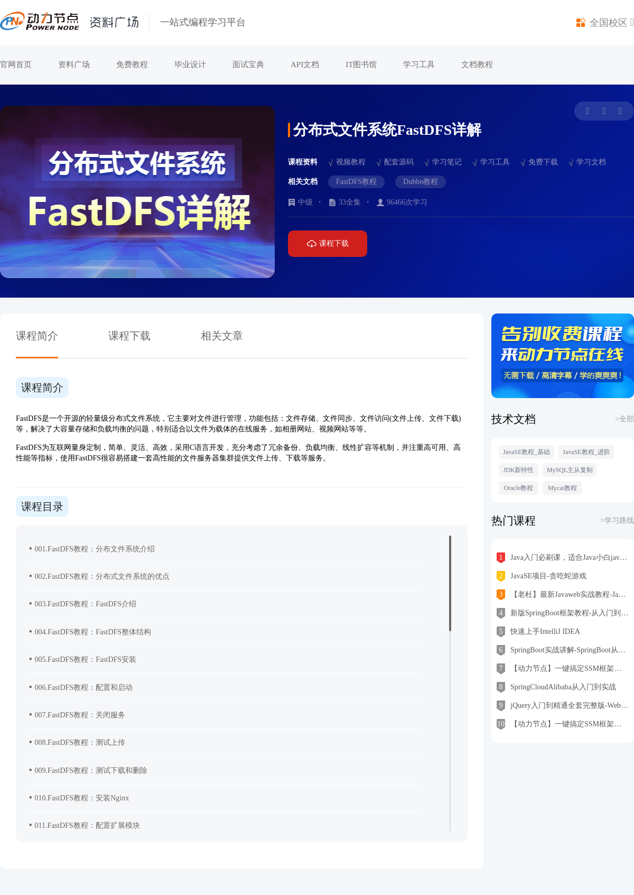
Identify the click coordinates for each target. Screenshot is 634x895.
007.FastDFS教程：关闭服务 (77, 714)
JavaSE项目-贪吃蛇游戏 (541, 576)
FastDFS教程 (356, 182)
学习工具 (419, 64)
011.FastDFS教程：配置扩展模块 (84, 824)
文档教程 (477, 64)
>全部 (624, 419)
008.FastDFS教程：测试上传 (77, 741)
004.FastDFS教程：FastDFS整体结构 (90, 631)
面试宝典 (248, 64)
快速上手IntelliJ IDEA (538, 631)
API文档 (305, 64)
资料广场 (74, 64)
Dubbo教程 (420, 182)
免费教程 (132, 64)
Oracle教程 (519, 488)
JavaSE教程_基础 (526, 452)
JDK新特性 (518, 470)
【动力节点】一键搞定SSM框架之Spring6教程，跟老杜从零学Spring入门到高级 (563, 724)
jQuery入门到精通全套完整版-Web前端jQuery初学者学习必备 (563, 705)
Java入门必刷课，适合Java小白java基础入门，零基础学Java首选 (563, 557)
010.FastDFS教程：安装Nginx (79, 797)
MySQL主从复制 (570, 470)
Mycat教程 (562, 488)
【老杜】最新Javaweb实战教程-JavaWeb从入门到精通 (563, 594)
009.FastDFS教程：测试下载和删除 (88, 769)
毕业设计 (190, 64)
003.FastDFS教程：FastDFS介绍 (82, 603)
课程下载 (328, 243)
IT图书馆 (361, 64)
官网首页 (16, 64)
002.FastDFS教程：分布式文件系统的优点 (99, 575)
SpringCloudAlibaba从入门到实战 (556, 687)
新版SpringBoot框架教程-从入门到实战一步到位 (563, 613)
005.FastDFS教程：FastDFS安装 (82, 658)
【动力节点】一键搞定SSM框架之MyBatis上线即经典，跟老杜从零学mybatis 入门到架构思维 (563, 668)
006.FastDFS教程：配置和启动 (81, 686)
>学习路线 (617, 520)
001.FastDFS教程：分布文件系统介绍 (92, 548)
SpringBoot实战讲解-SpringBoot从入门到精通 (563, 650)
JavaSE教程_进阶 (586, 452)
